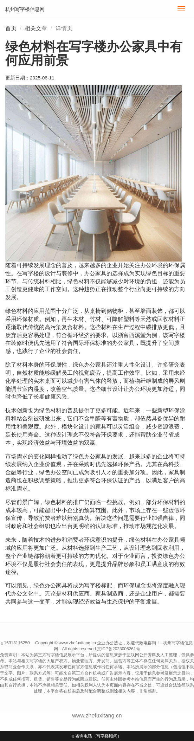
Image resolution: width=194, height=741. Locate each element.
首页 (11, 28)
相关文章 (36, 28)
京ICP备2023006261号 (118, 648)
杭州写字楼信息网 (25, 9)
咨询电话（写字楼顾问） (97, 736)
